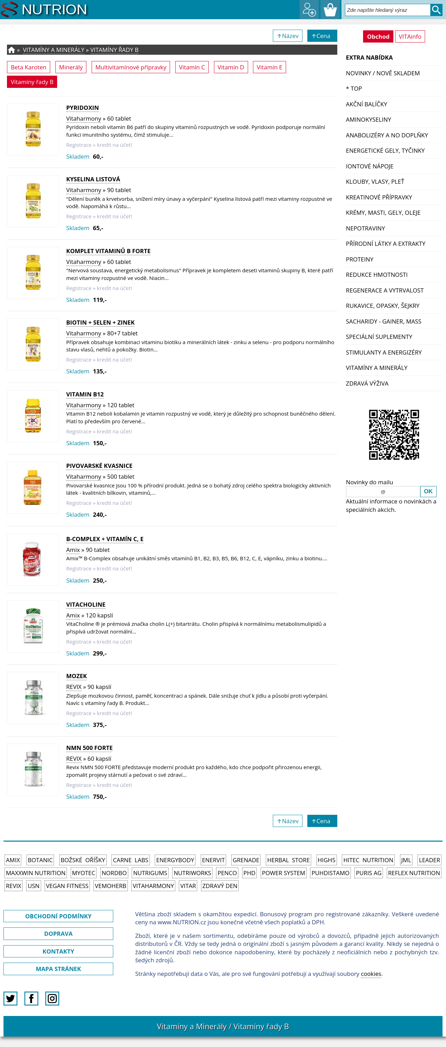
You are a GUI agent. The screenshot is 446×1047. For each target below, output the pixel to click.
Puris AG (369, 873)
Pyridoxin (82, 108)
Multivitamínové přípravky (131, 67)
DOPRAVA (58, 934)
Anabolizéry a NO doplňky (387, 135)
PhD (250, 873)
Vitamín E (269, 67)
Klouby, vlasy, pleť (375, 181)
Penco (227, 873)
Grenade (246, 860)
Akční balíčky (366, 104)
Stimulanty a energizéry (384, 352)
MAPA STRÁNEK (58, 969)
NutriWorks (192, 873)
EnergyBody (175, 860)
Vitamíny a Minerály (377, 368)
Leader (429, 860)
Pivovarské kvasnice (99, 466)
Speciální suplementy (379, 337)
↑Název (288, 36)
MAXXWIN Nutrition (36, 873)
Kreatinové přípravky (379, 197)
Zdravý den (220, 886)
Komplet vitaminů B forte (108, 251)
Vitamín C (192, 67)
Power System (283, 873)
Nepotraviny (365, 228)
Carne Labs (130, 860)
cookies (371, 974)
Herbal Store (288, 860)
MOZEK (76, 676)
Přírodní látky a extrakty (385, 244)
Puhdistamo (330, 873)
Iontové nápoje (370, 166)
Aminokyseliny (368, 119)
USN (33, 886)
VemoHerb (110, 886)
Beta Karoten (28, 67)
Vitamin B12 (85, 394)
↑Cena (322, 36)
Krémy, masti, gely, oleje (383, 212)
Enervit (213, 860)
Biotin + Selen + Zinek (100, 322)
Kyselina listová (93, 179)
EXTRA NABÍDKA (369, 57)
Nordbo (114, 873)
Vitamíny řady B (114, 50)
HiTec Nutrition (368, 860)
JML (406, 860)
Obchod (378, 36)
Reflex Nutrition (414, 873)
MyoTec (83, 873)
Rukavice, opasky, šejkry (383, 306)
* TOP (354, 88)
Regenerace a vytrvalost (385, 290)
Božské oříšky (83, 860)
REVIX (74, 687)
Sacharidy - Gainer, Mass (384, 321)
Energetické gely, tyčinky (385, 150)
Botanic (40, 860)
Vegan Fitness (67, 886)
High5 (327, 860)
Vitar (188, 886)
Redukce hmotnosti (377, 275)
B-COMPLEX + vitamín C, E (105, 539)
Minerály (71, 67)
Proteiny (360, 259)
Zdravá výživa (367, 383)
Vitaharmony (83, 118)
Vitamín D (231, 67)
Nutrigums (150, 873)
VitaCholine (86, 604)
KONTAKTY (58, 951)
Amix (73, 550)
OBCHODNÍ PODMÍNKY (58, 916)
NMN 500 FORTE (89, 748)
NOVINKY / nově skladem (383, 73)
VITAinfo (410, 36)
